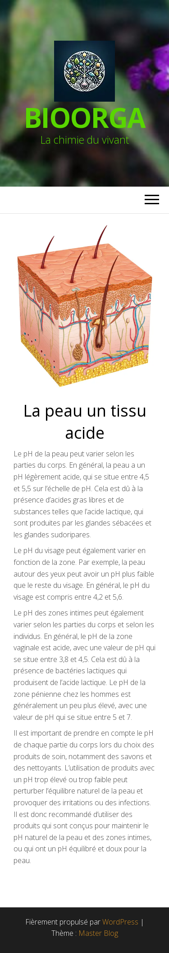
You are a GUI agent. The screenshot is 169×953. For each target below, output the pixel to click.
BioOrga (85, 117)
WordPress (120, 922)
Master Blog (98, 933)
